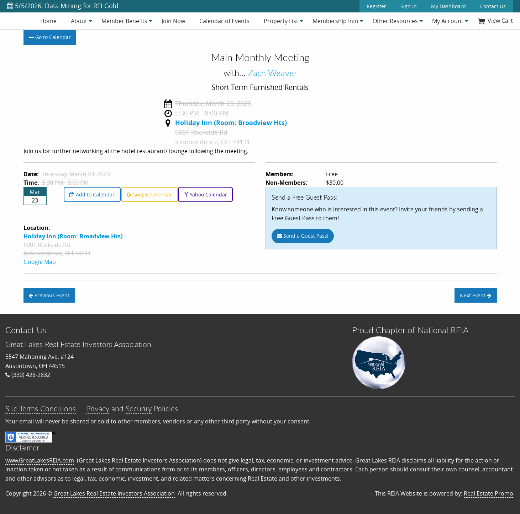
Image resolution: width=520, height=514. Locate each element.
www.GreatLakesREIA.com (39, 460)
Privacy (97, 408)
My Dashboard (448, 6)
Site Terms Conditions (40, 408)
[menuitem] (48, 20)
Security (139, 408)
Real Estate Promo (488, 493)
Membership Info (335, 21)
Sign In (408, 6)
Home (48, 21)
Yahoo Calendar (205, 194)
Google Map (39, 262)
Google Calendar (149, 194)
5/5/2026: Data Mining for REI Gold (63, 5)
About (79, 21)
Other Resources (395, 21)
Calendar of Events (224, 21)
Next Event (475, 295)
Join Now (173, 21)
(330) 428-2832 (27, 375)
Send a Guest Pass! (303, 235)
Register (376, 6)
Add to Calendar (92, 194)
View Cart (495, 21)
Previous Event (49, 295)
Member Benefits (124, 21)
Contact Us (493, 6)
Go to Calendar (50, 37)
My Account (447, 21)
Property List (281, 21)
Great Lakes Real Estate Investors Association (114, 493)
